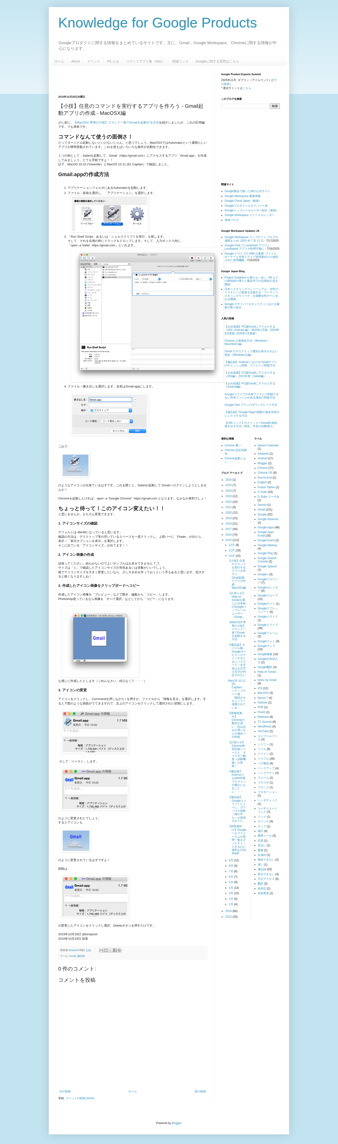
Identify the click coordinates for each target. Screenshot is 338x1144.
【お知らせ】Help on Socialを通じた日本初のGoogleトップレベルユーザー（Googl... (237, 604)
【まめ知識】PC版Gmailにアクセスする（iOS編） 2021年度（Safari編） (250, 374)
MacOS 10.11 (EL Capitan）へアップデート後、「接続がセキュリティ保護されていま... (237, 694)
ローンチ (263, 821)
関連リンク (180, 61)
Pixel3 (261, 712)
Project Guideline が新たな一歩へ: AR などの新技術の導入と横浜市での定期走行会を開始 (251, 281)
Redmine (263, 717)
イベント (93, 61)
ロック (262, 826)
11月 (232, 550)
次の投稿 (65, 1091)
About (75, 61)
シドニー (263, 744)
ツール (262, 749)
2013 (229, 916)
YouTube (263, 731)
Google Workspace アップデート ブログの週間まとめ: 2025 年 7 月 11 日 (251, 239)
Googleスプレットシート (268, 610)
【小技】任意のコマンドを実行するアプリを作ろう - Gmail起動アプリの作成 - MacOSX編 (237, 574)
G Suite (262, 492)
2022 (229, 501)
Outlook (262, 702)
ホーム (59, 61)
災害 (260, 840)
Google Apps (266, 527)
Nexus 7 (263, 698)
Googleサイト (266, 603)
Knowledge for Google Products (157, 23)
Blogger (262, 463)
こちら (247, 88)
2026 (229, 479)
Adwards (263, 453)
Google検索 (265, 654)
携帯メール (265, 835)
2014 (229, 911)
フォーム (263, 777)
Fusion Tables (266, 487)
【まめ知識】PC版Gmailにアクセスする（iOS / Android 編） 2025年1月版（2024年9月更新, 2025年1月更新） (252, 330)
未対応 (262, 888)
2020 (229, 512)
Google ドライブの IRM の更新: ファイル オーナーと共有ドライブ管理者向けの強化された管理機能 (251, 257)
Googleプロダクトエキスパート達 (246, 205)
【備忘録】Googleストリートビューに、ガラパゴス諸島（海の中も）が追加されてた (237, 809)
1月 (231, 904)
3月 (231, 893)
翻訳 (260, 883)
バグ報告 (263, 763)
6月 (231, 876)
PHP (261, 707)
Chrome (263, 468)
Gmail (72, 956)
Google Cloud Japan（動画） (243, 200)
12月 (232, 545)
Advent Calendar (268, 445)
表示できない (266, 874)
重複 (260, 850)
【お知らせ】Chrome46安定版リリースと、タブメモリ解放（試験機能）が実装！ (237, 754)
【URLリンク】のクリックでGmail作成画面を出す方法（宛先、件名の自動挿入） (251, 424)
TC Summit (265, 721)
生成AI (262, 855)
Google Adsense (268, 519)
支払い (262, 845)
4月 (231, 887)
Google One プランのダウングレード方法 (251, 404)
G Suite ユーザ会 (268, 496)
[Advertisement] (113, 80)
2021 (229, 507)
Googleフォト (266, 641)
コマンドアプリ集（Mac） (145, 61)
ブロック (263, 787)
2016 (229, 534)
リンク (262, 816)
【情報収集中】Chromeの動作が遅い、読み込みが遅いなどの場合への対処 (237, 724)
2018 (229, 523)
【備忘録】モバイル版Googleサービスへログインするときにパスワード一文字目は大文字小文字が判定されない (237, 660)
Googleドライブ (268, 624)
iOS (260, 688)
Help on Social (267, 671)
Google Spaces (267, 566)
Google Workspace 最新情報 (243, 196)
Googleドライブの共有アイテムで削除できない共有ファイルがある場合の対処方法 (252, 396)
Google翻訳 (265, 667)
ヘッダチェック (267, 800)
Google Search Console (267, 560)
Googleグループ (268, 595)
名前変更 (263, 893)
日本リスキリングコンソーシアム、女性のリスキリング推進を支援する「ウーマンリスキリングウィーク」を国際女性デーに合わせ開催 (251, 294)
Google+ (263, 574)
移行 (260, 831)
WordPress (265, 726)
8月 (231, 865)
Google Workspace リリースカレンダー (250, 215)
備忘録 (81, 956)
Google (262, 514)
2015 (229, 540)
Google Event (266, 540)
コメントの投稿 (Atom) (79, 1098)
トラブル (263, 758)
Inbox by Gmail (267, 680)
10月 (232, 555)
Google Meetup (267, 545)
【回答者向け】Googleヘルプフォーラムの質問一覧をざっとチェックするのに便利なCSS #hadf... (237, 840)
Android (262, 458)
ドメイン (263, 753)
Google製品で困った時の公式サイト (247, 191)
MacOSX (263, 693)
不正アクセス (266, 879)
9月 (231, 860)
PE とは (113, 61)
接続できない (266, 859)
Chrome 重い (233, 445)
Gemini (262, 504)
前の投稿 (200, 1091)
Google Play (265, 553)
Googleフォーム (268, 633)
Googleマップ (266, 646)
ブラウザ (263, 782)
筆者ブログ (232, 220)
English (262, 482)
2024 (229, 490)
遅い (260, 864)
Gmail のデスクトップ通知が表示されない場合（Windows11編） (251, 353)
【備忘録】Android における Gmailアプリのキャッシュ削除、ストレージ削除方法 (251, 363)
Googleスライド (268, 616)
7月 (231, 871)
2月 (231, 899)
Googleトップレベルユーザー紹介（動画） (252, 210)
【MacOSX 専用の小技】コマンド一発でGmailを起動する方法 (116, 122)
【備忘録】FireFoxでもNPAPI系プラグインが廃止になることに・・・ (237, 781)
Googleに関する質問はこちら (217, 61)
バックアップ (266, 768)
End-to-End (265, 477)
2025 (229, 485)
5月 (231, 882)
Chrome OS (265, 472)
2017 (229, 529)
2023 (229, 496)
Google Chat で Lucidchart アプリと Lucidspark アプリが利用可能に (247, 247)
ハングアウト (266, 773)
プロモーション (267, 792)
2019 (229, 518)
